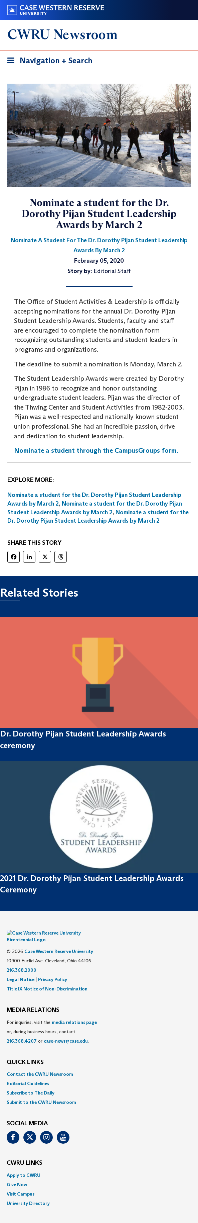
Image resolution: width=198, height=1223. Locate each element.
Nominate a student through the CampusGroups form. (96, 450)
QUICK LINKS (25, 1052)
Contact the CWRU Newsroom (40, 1064)
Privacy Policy (52, 969)
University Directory (28, 1193)
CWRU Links (24, 1153)
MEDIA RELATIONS (33, 1000)
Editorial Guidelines (28, 1073)
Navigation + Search (47, 62)
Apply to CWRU (23, 1165)
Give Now (17, 1174)
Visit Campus (20, 1184)
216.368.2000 (21, 960)
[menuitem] (99, 1064)
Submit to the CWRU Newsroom (41, 1092)
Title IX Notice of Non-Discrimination (47, 979)
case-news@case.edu (66, 1031)
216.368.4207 (22, 1031)
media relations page (74, 1012)
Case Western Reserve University (58, 941)
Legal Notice (20, 969)
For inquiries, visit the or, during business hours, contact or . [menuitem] (52, 1021)
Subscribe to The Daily (30, 1083)
